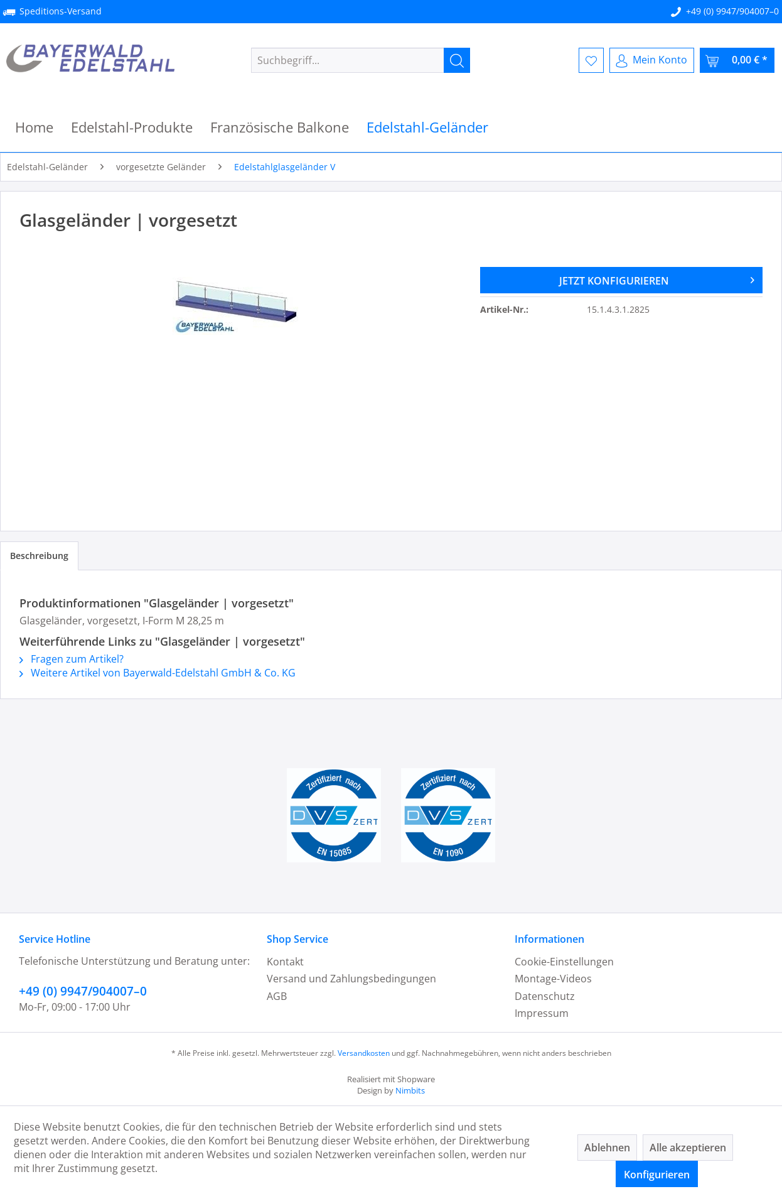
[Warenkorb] (737, 60)
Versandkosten (364, 1053)
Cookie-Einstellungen (564, 962)
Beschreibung (39, 556)
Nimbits (410, 1090)
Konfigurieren (657, 1174)
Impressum (542, 1013)
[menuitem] (360, 60)
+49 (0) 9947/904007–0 (732, 11)
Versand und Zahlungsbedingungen (351, 978)
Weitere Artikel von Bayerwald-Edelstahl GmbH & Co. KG (157, 673)
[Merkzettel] (591, 60)
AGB (277, 996)
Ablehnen (607, 1147)
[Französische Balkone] (279, 127)
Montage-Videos (553, 978)
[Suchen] (457, 60)
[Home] (34, 127)
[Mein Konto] (651, 60)
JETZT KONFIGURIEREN (656, 279)
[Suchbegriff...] (360, 60)
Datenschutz (545, 996)
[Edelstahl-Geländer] (427, 127)
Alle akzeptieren (688, 1147)
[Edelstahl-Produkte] (131, 127)
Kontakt (285, 962)
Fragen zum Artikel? (71, 659)
